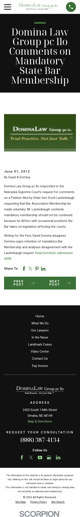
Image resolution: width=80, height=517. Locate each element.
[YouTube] (40, 457)
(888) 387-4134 (40, 440)
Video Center (40, 351)
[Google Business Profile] (49, 457)
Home (40, 316)
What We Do (40, 323)
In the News (40, 337)
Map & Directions (40, 421)
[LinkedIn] (58, 457)
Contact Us (40, 358)
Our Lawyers (40, 330)
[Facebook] (22, 457)
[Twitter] (31, 457)
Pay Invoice (40, 366)
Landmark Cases (40, 344)
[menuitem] (20, 502)
